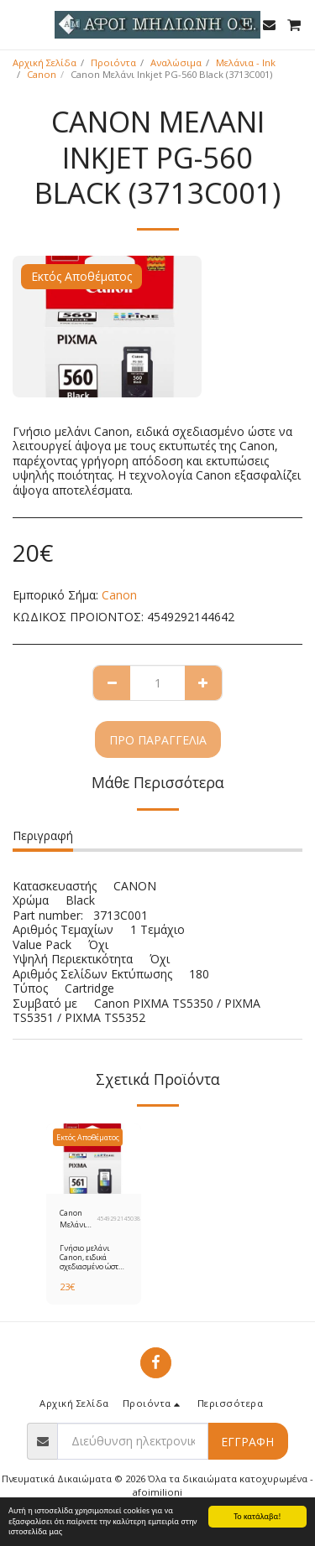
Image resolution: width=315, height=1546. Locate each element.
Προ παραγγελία (158, 740)
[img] (93, 1158)
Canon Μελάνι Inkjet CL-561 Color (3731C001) (78, 1218)
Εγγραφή (247, 1442)
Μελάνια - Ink (246, 62)
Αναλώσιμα (176, 62)
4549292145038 (118, 1218)
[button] (18, 24)
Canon (41, 74)
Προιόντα (113, 62)
